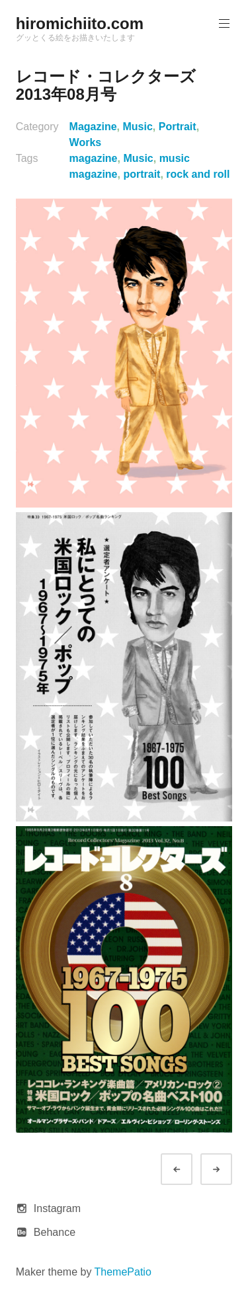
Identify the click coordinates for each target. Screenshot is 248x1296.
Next (228, 1169)
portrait (141, 174)
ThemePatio (123, 1271)
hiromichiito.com (80, 23)
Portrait (177, 126)
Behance (54, 1232)
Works (85, 142)
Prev (188, 1169)
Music (138, 126)
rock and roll (197, 174)
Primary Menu (222, 23)
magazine (93, 158)
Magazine (93, 126)
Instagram (57, 1208)
